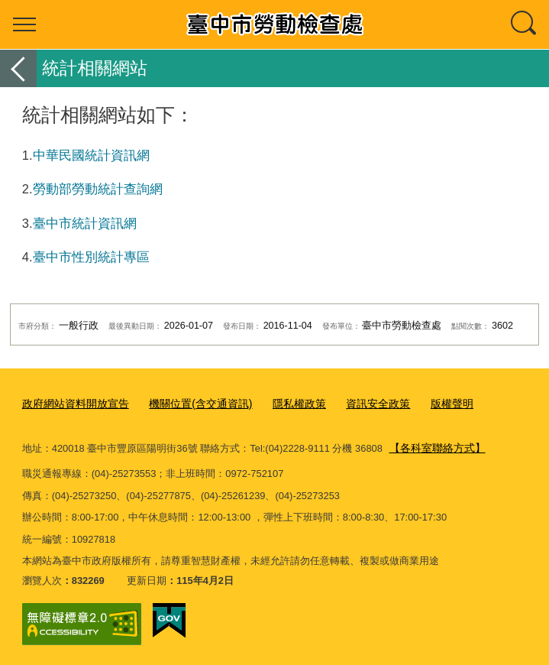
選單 (24, 24)
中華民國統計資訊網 (91, 155)
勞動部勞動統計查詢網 (98, 189)
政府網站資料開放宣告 (71, 403)
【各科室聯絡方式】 (434, 446)
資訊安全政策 (357, 403)
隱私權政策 (282, 403)
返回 (18, 68)
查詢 (524, 24)
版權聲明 (427, 403)
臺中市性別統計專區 (91, 257)
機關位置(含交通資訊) (189, 403)
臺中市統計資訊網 (85, 223)
